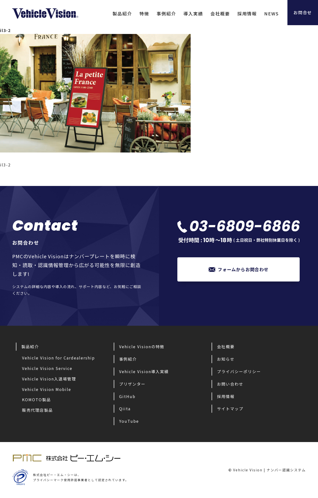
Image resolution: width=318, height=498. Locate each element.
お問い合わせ (230, 384)
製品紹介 (118, 13)
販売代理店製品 (37, 410)
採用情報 (243, 13)
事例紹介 (162, 13)
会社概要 (216, 13)
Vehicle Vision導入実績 (144, 371)
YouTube (129, 421)
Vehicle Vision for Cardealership (58, 358)
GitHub (127, 396)
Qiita (125, 408)
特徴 (141, 13)
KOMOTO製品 (36, 399)
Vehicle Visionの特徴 (141, 346)
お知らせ (226, 359)
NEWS (268, 13)
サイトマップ (230, 408)
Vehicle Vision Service (47, 368)
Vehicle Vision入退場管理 (49, 379)
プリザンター (132, 384)
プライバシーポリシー (239, 371)
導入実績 (189, 13)
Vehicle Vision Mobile (46, 389)
